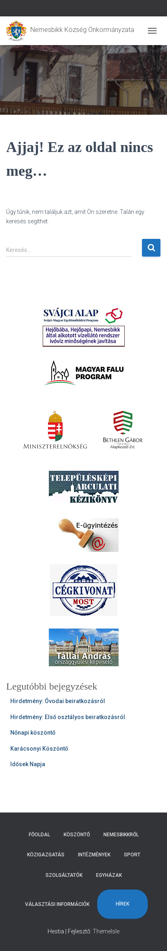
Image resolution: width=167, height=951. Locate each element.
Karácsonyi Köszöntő (39, 748)
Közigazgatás (45, 855)
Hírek (122, 904)
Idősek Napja (27, 764)
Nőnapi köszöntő (32, 732)
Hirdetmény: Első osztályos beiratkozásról (67, 717)
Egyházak (109, 875)
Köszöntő (77, 835)
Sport (132, 855)
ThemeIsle (106, 931)
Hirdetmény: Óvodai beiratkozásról (57, 701)
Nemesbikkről (121, 835)
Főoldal (39, 835)
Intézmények (94, 855)
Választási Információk (57, 904)
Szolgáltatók (64, 875)
